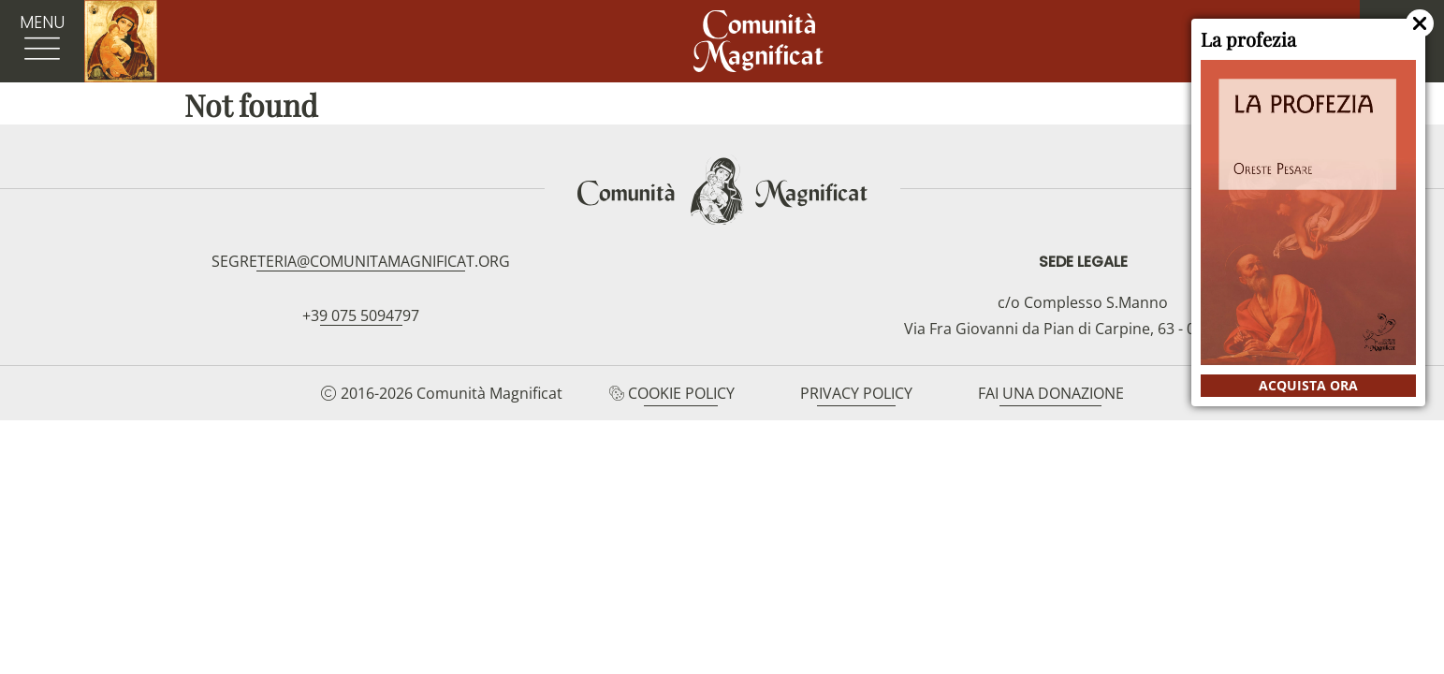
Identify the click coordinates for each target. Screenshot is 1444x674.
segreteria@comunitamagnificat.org (360, 261)
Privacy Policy (856, 393)
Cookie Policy (681, 393)
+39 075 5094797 (360, 315)
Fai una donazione (1051, 393)
